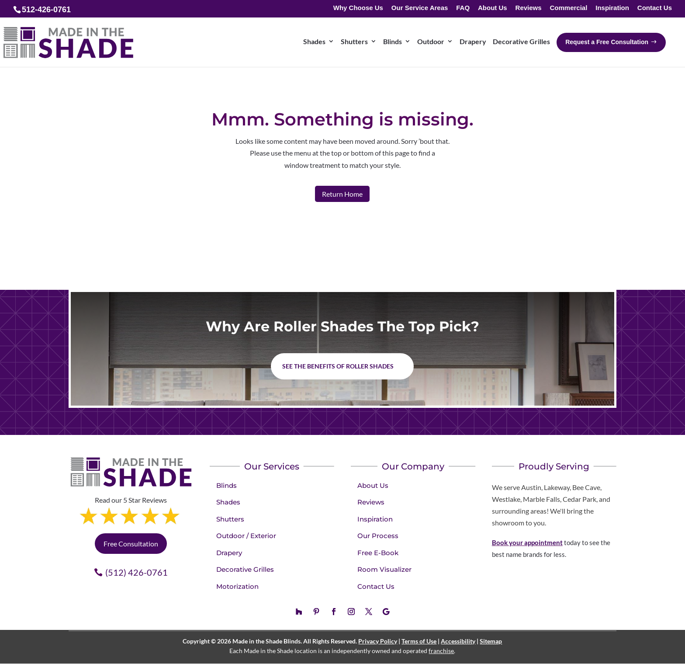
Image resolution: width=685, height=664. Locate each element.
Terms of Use (418, 641)
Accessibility (458, 641)
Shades (228, 502)
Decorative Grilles (245, 569)
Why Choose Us (358, 8)
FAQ (463, 8)
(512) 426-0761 (136, 572)
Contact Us (654, 8)
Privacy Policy (377, 641)
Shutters (230, 519)
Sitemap (491, 641)
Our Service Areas (419, 8)
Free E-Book (377, 553)
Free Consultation (131, 543)
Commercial (568, 8)
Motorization (237, 586)
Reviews (528, 8)
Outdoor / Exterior (246, 536)
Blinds (226, 485)
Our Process (377, 536)
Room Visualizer (384, 569)
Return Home (342, 194)
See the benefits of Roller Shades (338, 366)
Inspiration (612, 8)
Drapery (229, 553)
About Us (492, 8)
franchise (441, 650)
